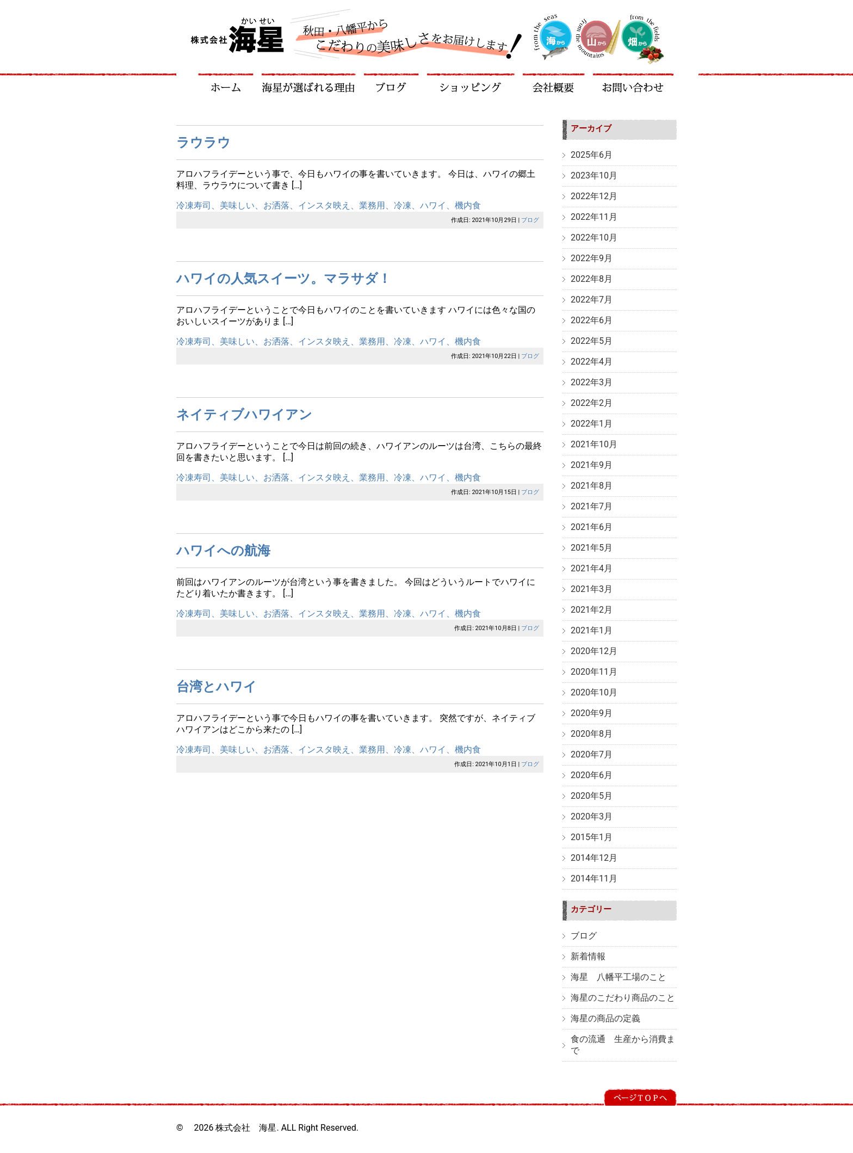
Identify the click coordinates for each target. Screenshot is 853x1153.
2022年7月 (592, 299)
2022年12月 (594, 196)
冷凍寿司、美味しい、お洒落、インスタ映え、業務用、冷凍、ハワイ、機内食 (328, 205)
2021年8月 (592, 485)
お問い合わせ (633, 83)
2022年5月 (592, 341)
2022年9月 (592, 258)
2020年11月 (594, 672)
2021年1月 (592, 630)
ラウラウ (203, 142)
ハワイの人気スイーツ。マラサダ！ (283, 278)
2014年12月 (594, 858)
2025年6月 (592, 155)
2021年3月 (592, 589)
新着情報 (588, 956)
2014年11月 (594, 878)
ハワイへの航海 (223, 550)
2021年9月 (592, 465)
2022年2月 (592, 403)
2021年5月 (592, 547)
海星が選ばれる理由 (309, 83)
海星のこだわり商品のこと (623, 997)
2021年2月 (592, 610)
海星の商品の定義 (605, 1018)
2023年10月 (594, 175)
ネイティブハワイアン (244, 414)
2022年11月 (594, 217)
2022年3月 (592, 382)
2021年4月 (592, 568)
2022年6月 (592, 320)
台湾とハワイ (216, 686)
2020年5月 (592, 796)
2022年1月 (592, 423)
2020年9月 (592, 713)
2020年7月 (592, 754)
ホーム (226, 83)
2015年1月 (592, 837)
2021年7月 (592, 506)
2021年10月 (594, 444)
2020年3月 (592, 816)
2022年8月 (592, 279)
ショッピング (471, 83)
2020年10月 (594, 692)
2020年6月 (592, 775)
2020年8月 (592, 734)
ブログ (391, 83)
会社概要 (554, 83)
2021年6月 (592, 527)
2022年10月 (594, 237)
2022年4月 (592, 361)
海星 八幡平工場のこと (618, 977)
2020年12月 (594, 651)
